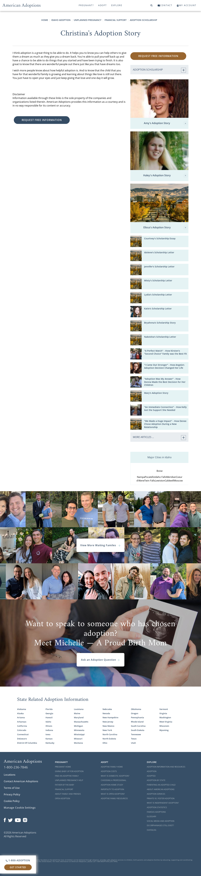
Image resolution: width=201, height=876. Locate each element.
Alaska (20, 713)
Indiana (49, 730)
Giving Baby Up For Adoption (69, 771)
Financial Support (116, 20)
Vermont (163, 709)
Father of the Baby (64, 784)
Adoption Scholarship (143, 20)
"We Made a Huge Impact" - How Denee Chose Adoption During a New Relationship (165, 423)
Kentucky (50, 742)
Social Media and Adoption (160, 821)
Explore (116, 5)
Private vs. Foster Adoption (160, 798)
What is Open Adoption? (113, 794)
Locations (9, 774)
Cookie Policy (12, 801)
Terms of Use (12, 788)
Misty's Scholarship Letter (158, 280)
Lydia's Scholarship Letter (158, 294)
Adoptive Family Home (112, 766)
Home (44, 20)
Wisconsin (164, 726)
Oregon (134, 713)
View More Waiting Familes (100, 545)
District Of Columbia (27, 742)
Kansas (49, 738)
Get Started (18, 867)
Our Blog (151, 830)
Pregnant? (86, 5)
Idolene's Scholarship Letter (159, 252)
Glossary (151, 816)
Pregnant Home (63, 766)
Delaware (22, 738)
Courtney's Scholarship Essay (160, 238)
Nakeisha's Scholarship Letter (160, 336)
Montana (78, 742)
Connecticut (23, 734)
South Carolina (138, 726)
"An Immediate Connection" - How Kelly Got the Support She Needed (165, 408)
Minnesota (79, 730)
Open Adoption (62, 798)
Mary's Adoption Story (156, 392)
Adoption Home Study (112, 784)
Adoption (151, 771)
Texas (133, 738)
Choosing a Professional (113, 780)
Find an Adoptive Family (67, 776)
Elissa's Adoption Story (165, 227)
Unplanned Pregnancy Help (69, 780)
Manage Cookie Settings (20, 807)
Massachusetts (81, 721)
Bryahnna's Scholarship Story (160, 322)
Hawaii (49, 717)
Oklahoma (136, 709)
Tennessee (136, 734)
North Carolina (110, 734)
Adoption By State (156, 780)
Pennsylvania (137, 717)
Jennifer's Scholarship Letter (159, 266)
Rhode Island (137, 721)
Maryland (79, 717)
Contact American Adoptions (21, 781)
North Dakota (109, 738)
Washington (165, 717)
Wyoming (163, 730)
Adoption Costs (109, 771)
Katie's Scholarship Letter (158, 308)
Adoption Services (156, 794)
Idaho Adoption (61, 20)
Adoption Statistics (157, 807)
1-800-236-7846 (16, 767)
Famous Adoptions (156, 812)
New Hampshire (110, 717)
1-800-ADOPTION (18, 860)
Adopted (151, 776)
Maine (77, 713)
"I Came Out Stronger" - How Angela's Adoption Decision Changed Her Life (164, 366)
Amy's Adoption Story (165, 123)
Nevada (106, 713)
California (22, 726)
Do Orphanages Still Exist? (160, 825)
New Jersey (108, 721)
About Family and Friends (68, 794)
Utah (133, 742)
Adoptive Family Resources (114, 798)
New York (107, 730)
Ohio (105, 742)
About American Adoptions (160, 789)
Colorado (21, 730)
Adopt (102, 5)
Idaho (48, 721)
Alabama (21, 709)
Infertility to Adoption (112, 789)
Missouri (78, 738)
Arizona (21, 717)
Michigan (78, 726)
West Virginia (165, 721)
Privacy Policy (12, 794)
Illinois (49, 726)
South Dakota (137, 730)
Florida (49, 709)
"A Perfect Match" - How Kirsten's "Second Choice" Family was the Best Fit (165, 352)
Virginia (163, 713)
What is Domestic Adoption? (115, 776)
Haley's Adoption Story (165, 175)
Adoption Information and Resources (166, 766)
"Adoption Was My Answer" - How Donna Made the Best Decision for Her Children (164, 381)
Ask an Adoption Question (100, 659)
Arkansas (21, 721)
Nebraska (107, 709)
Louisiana (79, 709)
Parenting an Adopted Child (161, 784)
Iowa (48, 734)
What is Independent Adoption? (163, 803)
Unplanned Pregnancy (87, 20)
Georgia (49, 713)
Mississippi (79, 734)
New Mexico (108, 726)
